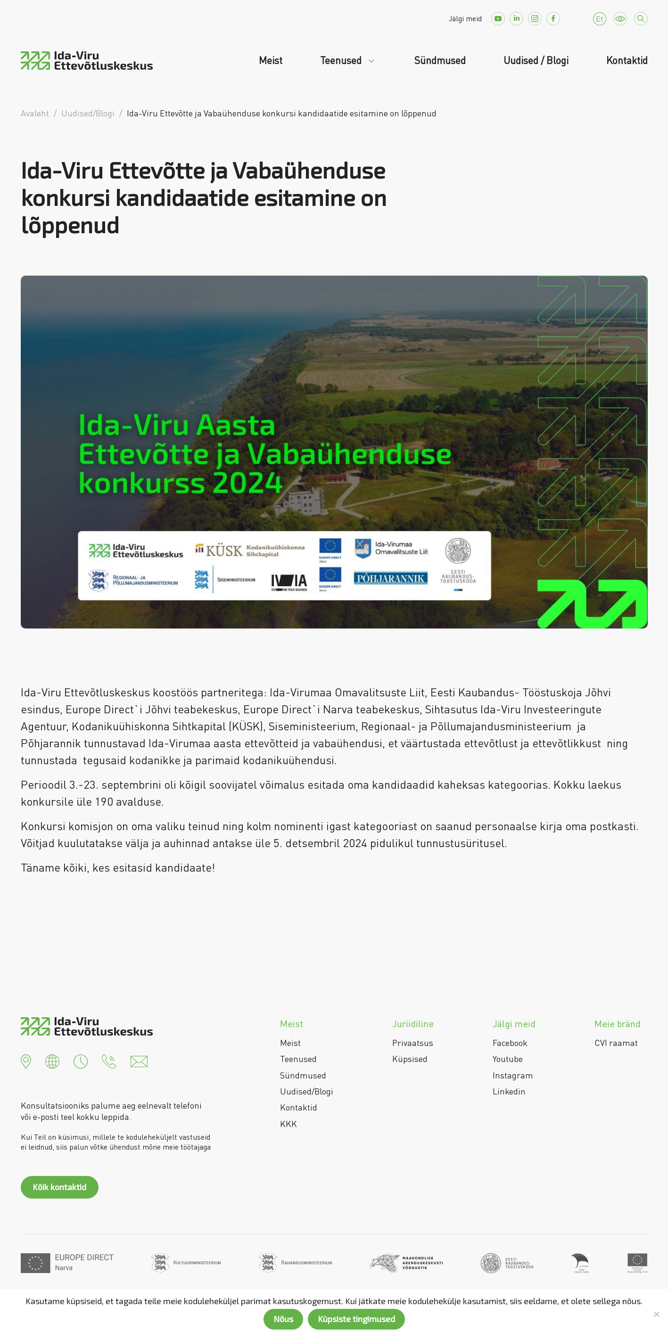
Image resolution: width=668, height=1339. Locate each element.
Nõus (283, 1319)
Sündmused (440, 60)
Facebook (510, 1042)
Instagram (513, 1075)
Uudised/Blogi (306, 1091)
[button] (26, 1060)
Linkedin (509, 1091)
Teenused (342, 60)
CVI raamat (616, 1042)
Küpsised (410, 1058)
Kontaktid (627, 60)
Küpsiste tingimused (356, 1319)
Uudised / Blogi (536, 60)
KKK (288, 1124)
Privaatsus (412, 1042)
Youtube (508, 1058)
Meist (270, 60)
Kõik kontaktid (59, 1187)
